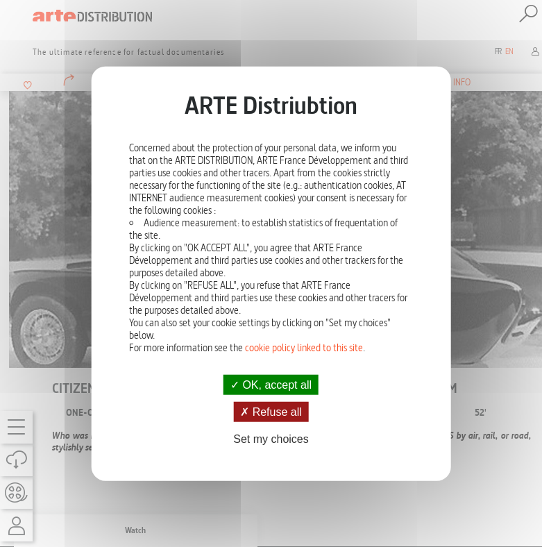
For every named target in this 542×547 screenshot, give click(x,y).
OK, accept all (271, 385)
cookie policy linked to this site (304, 348)
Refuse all (271, 412)
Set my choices (270, 439)
